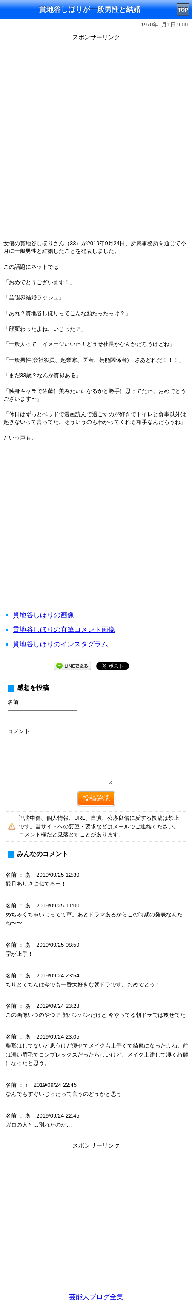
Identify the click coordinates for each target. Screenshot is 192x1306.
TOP (183, 10)
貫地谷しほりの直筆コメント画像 (64, 629)
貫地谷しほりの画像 (43, 615)
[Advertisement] (96, 140)
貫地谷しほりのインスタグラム (60, 644)
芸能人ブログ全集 (96, 1296)
